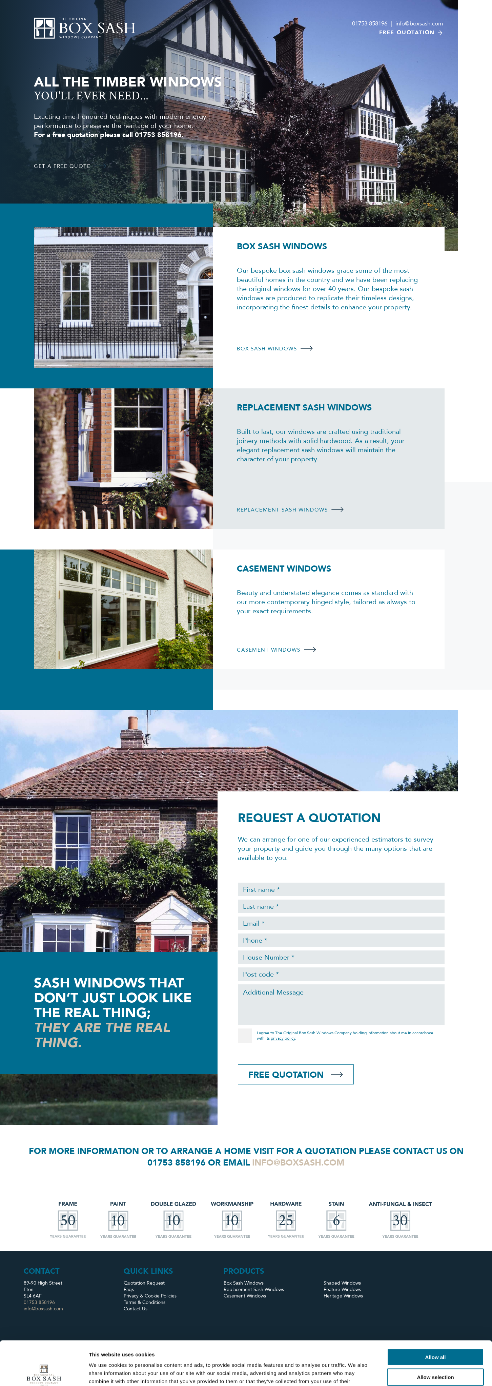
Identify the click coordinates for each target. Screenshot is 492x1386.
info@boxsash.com (419, 23)
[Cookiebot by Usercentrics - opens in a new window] (44, 1373)
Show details (355, 1372)
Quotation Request (144, 1283)
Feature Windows (342, 1289)
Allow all (435, 1313)
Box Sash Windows (244, 1283)
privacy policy (283, 1038)
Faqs (129, 1289)
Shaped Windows (342, 1283)
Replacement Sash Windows (254, 1289)
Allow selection (435, 1333)
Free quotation (411, 32)
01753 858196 (369, 23)
